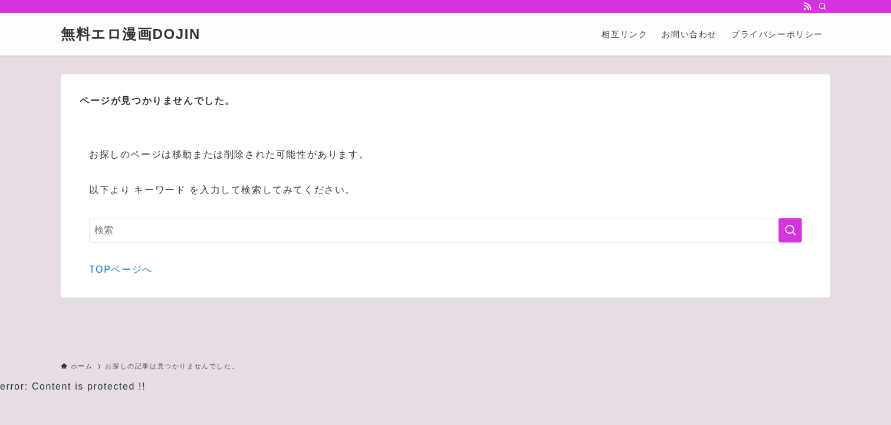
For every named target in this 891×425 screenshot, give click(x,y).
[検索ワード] (445, 230)
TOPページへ (121, 269)
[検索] (822, 6)
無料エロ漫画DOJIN (130, 34)
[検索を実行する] (790, 230)
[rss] (807, 6)
